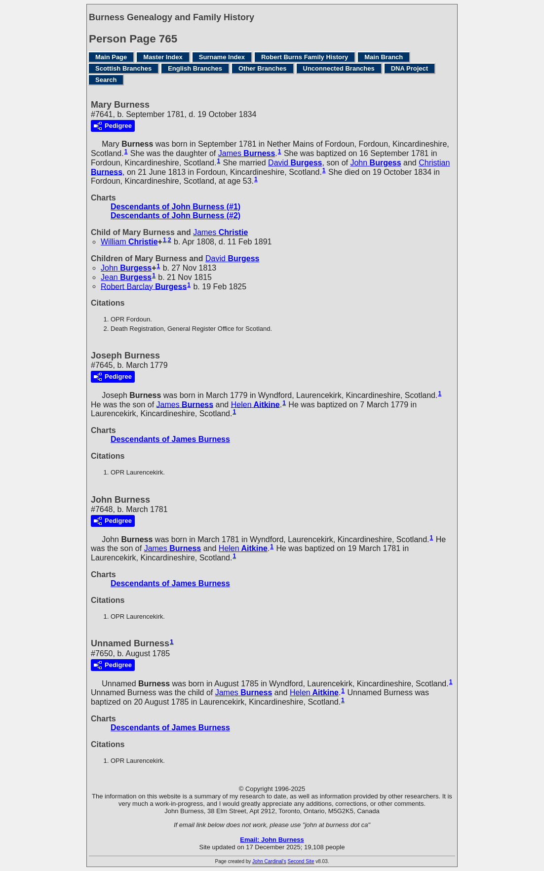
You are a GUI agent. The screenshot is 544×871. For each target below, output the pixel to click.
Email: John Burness (272, 839)
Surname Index (222, 57)
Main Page (111, 57)
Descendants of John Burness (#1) (175, 206)
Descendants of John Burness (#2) (175, 215)
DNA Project (409, 68)
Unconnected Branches (339, 68)
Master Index (162, 57)
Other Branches (262, 68)
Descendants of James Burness (170, 439)
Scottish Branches (123, 68)
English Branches (195, 68)
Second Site (301, 861)
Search (106, 79)
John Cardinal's (269, 861)
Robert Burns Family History (304, 57)
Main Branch (383, 57)
